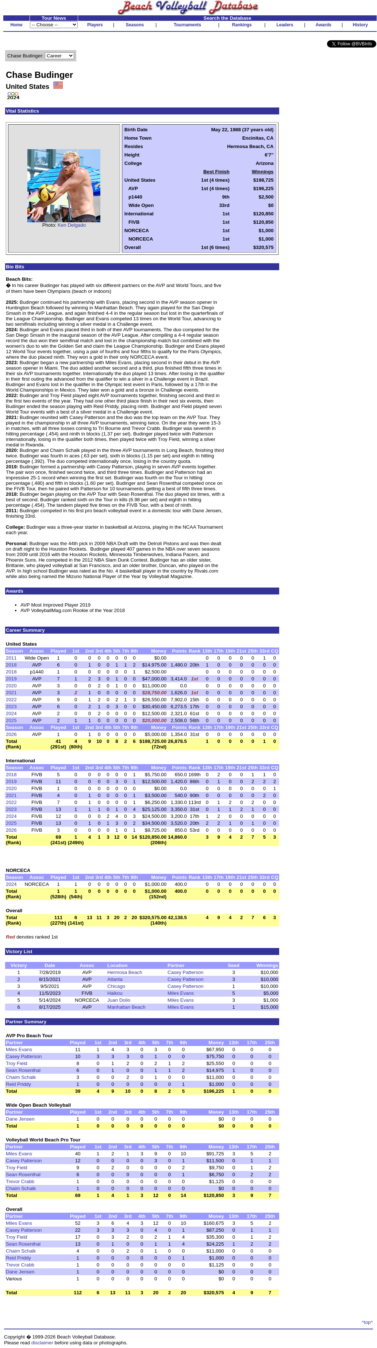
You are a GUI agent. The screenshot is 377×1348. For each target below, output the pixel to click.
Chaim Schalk (21, 1077)
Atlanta (115, 979)
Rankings (242, 24)
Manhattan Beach (126, 1007)
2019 (11, 678)
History (360, 24)
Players (95, 24)
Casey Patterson (186, 972)
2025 (11, 720)
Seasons (135, 24)
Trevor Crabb (20, 1181)
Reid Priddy (18, 1084)
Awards (323, 24)
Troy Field (16, 1063)
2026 (11, 734)
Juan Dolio (118, 1000)
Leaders (284, 24)
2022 (11, 699)
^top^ (367, 1322)
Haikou (115, 993)
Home (16, 24)
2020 (11, 685)
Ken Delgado (72, 225)
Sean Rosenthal (23, 1070)
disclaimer (42, 1342)
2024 (11, 713)
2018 (11, 665)
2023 (11, 706)
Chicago (116, 986)
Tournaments (187, 24)
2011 (11, 658)
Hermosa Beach (124, 972)
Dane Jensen (20, 1119)
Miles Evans (181, 993)
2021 (11, 692)
